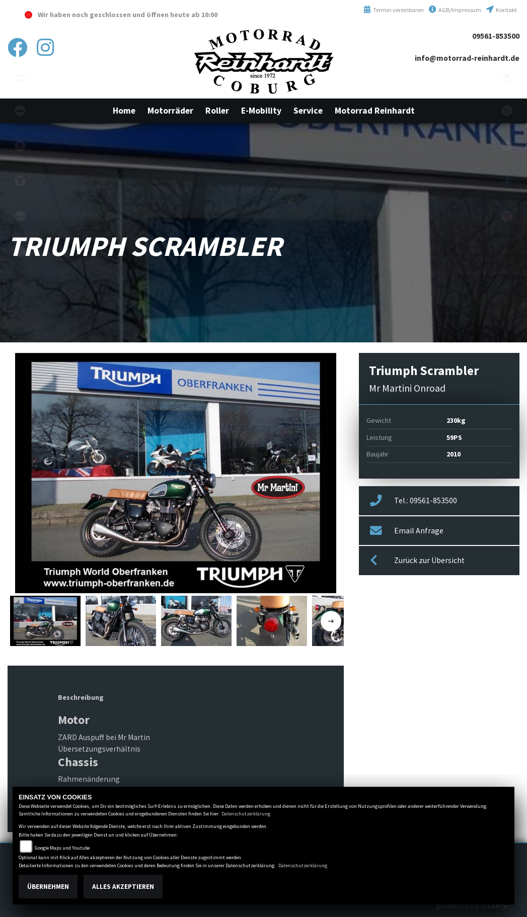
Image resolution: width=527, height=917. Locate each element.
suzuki (20, 146)
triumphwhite (20, 181)
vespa (20, 216)
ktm (20, 111)
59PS (454, 437)
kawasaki (20, 75)
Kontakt (501, 10)
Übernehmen (48, 886)
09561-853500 (495, 36)
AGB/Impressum (455, 10)
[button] (170, 110)
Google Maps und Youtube (62, 848)
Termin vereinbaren (393, 10)
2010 (453, 453)
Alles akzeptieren (123, 886)
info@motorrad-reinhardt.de (467, 58)
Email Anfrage (406, 531)
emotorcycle (20, 251)
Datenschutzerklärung (245, 813)
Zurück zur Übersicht (417, 561)
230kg (456, 420)
